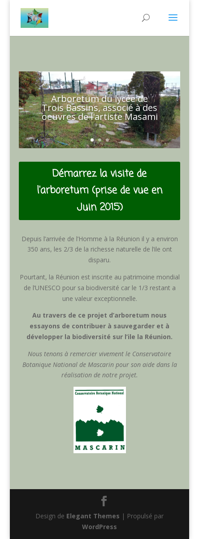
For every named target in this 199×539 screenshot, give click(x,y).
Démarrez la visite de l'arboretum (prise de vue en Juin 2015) (99, 190)
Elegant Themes (93, 516)
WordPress (99, 526)
